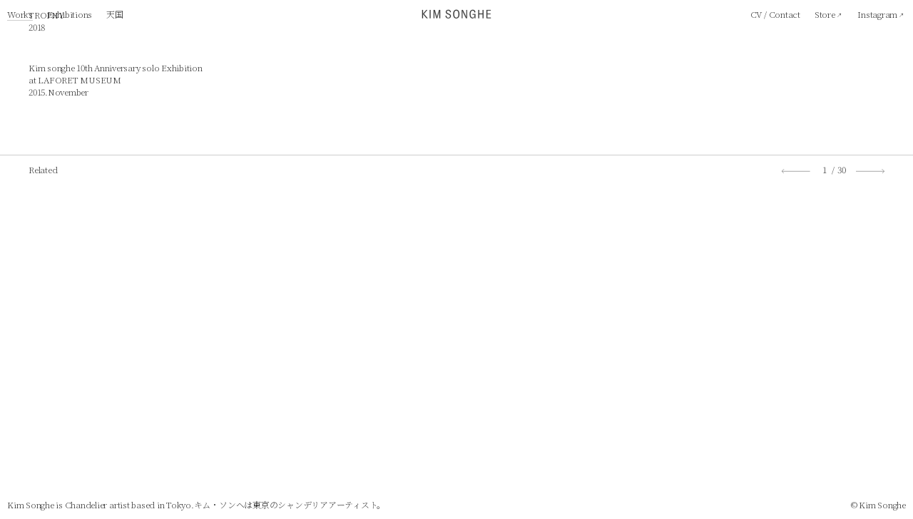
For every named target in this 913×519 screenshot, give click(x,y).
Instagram (877, 14)
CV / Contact (775, 14)
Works (20, 14)
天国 (114, 14)
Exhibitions (69, 14)
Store (825, 14)
